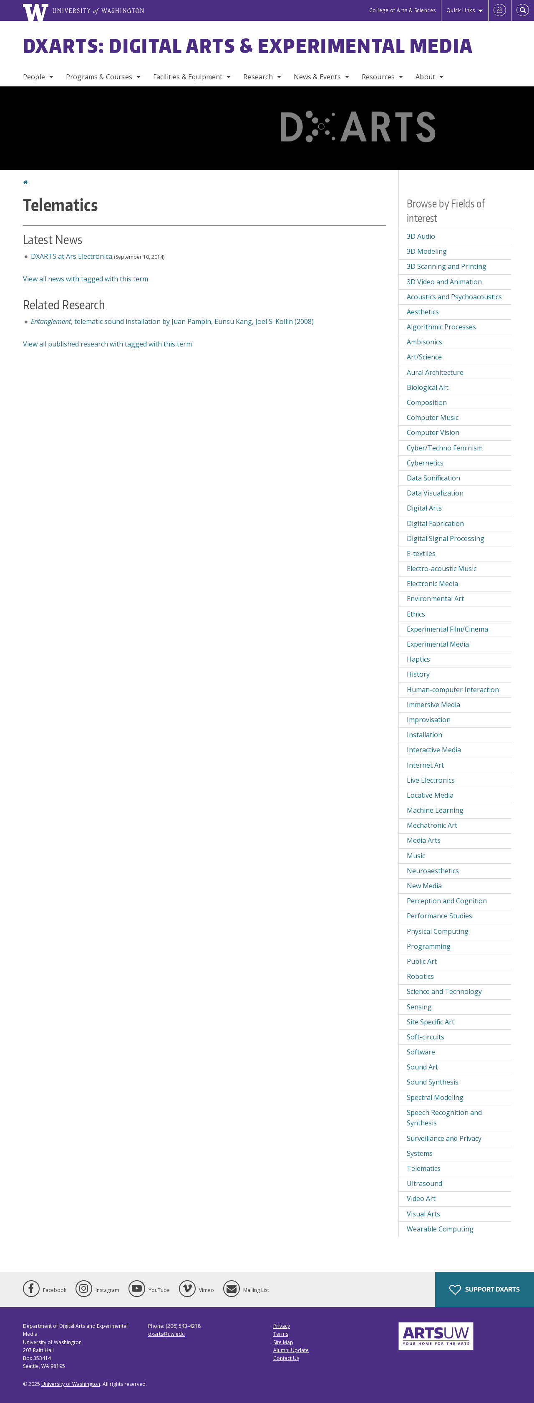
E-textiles (421, 553)
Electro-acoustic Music (441, 568)
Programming (429, 946)
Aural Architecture (435, 372)
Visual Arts (423, 1213)
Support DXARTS (484, 1290)
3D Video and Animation (444, 281)
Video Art (421, 1198)
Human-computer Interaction (453, 689)
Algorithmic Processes (441, 326)
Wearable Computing (440, 1229)
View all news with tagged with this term (85, 278)
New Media (424, 885)
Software (421, 1052)
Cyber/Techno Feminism (445, 447)
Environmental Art (435, 598)
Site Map (283, 1342)
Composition (427, 402)
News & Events (317, 76)
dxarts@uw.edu (166, 1333)
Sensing (419, 1006)
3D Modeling (427, 251)
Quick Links (460, 10)
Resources (378, 76)
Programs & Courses (99, 76)
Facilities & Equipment (188, 76)
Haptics (418, 659)
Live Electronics (431, 780)
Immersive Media (433, 704)
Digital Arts (424, 508)
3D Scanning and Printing (446, 266)
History (418, 674)
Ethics (416, 614)
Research (257, 76)
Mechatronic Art (432, 825)
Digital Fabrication (435, 523)
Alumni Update (291, 1350)
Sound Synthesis (432, 1082)
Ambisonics (424, 341)
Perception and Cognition (447, 900)
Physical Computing (438, 931)
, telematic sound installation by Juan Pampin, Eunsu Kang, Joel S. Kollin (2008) (172, 321)
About (425, 76)
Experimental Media (438, 644)
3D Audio (421, 236)
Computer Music (432, 417)
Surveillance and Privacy (444, 1138)
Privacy (281, 1326)
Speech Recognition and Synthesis (444, 1118)
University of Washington (70, 1384)
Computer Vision (433, 432)
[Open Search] (522, 10)
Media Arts (424, 840)
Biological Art (427, 387)
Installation (424, 734)
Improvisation (429, 719)
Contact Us (286, 1358)
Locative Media (430, 795)
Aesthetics (423, 311)
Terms (280, 1333)
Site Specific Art (430, 1021)
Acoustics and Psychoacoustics (454, 296)
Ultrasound (424, 1183)
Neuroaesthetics (433, 870)
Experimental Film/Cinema (447, 629)
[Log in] (500, 10)
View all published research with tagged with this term (107, 344)
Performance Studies (439, 915)
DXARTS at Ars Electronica (71, 256)
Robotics (420, 976)
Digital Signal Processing (445, 538)
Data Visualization (435, 493)
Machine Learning (435, 810)
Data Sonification (433, 478)
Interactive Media (434, 749)
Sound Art (422, 1067)
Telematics (424, 1168)
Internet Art (425, 765)
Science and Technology (444, 991)
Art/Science (424, 356)
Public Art (422, 961)
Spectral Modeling (435, 1097)
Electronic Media (432, 583)
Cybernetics (425, 463)
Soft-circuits (425, 1037)
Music (416, 855)
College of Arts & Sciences (402, 10)
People (34, 76)
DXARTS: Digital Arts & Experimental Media (248, 45)
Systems (420, 1153)
